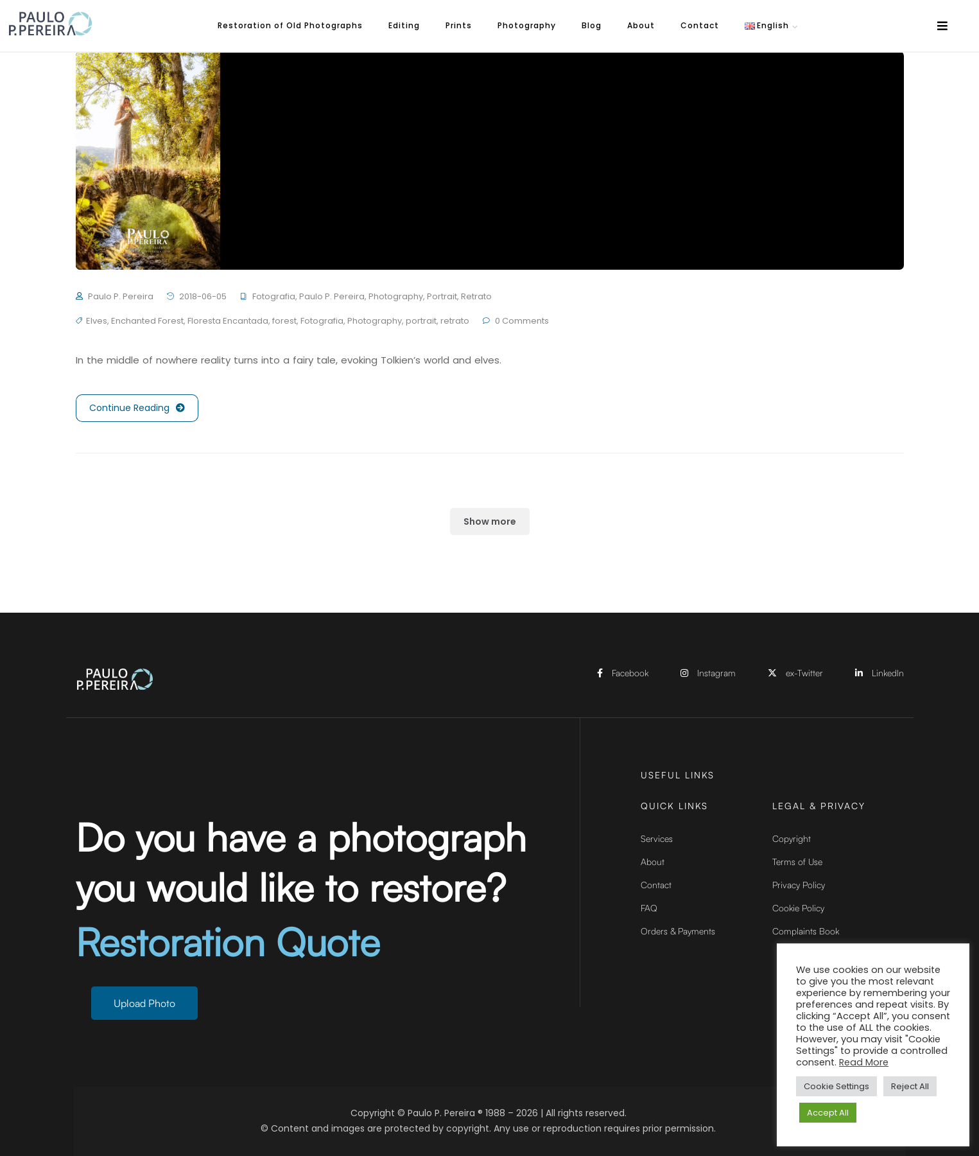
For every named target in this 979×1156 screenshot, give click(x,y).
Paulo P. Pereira (120, 296)
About (641, 25)
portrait (421, 321)
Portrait (442, 296)
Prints (459, 25)
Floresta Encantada (227, 321)
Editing (404, 25)
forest (284, 321)
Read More (863, 1062)
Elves (96, 321)
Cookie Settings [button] (836, 1086)
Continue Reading (137, 408)
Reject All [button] (910, 1086)
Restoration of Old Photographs (290, 25)
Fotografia (273, 296)
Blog (592, 25)
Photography (527, 25)
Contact (699, 25)
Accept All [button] (828, 1113)
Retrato (476, 296)
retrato (454, 321)
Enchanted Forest (147, 321)
